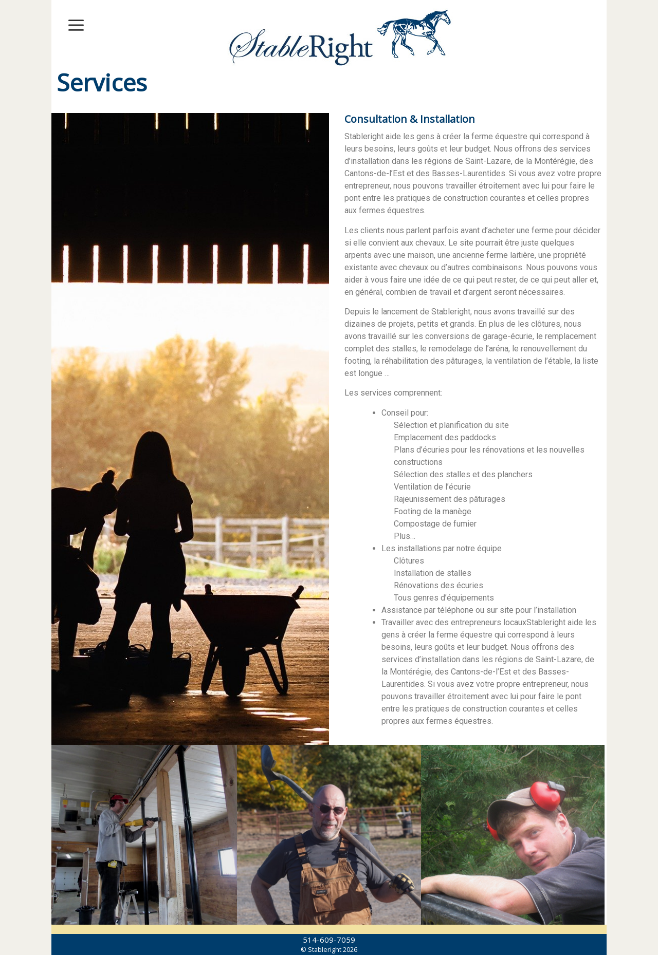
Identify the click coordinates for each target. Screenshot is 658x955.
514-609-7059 (329, 939)
